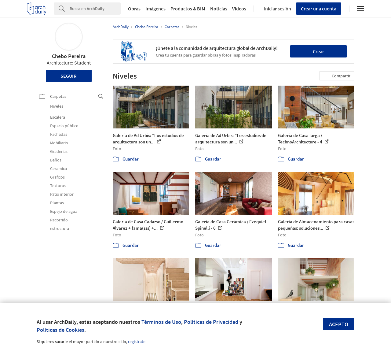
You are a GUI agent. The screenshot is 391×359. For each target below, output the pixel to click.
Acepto (338, 324)
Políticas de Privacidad (211, 321)
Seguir (68, 76)
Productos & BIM (187, 8)
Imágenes (155, 8)
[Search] (95, 8)
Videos (239, 8)
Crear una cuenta (318, 9)
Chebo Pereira (69, 56)
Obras (134, 8)
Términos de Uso (161, 321)
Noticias (218, 8)
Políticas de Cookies (60, 329)
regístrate (136, 341)
